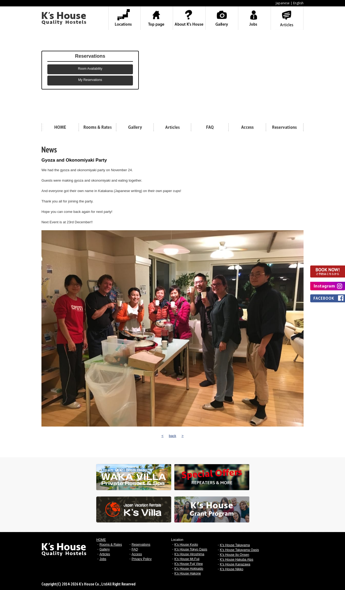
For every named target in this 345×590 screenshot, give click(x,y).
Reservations (141, 544)
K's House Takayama (235, 545)
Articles (104, 554)
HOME (101, 540)
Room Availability (90, 69)
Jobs (102, 559)
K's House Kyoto (186, 544)
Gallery (104, 549)
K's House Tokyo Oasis (190, 549)
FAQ (135, 549)
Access (137, 554)
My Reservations (90, 80)
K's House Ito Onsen (234, 555)
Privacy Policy (142, 559)
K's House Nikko (231, 569)
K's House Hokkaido (188, 569)
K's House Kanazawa (235, 564)
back (172, 436)
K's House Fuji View (188, 564)
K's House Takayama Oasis (239, 550)
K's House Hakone (187, 573)
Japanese (283, 3)
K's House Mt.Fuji (187, 559)
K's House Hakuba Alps (236, 559)
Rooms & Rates (110, 544)
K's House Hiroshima (189, 554)
